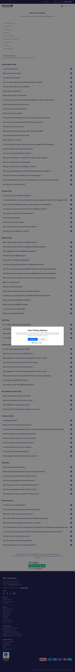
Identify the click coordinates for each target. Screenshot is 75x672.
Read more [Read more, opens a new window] (45, 335)
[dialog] (37, 336)
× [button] (61, 329)
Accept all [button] (32, 339)
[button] (37, 343)
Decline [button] (43, 339)
